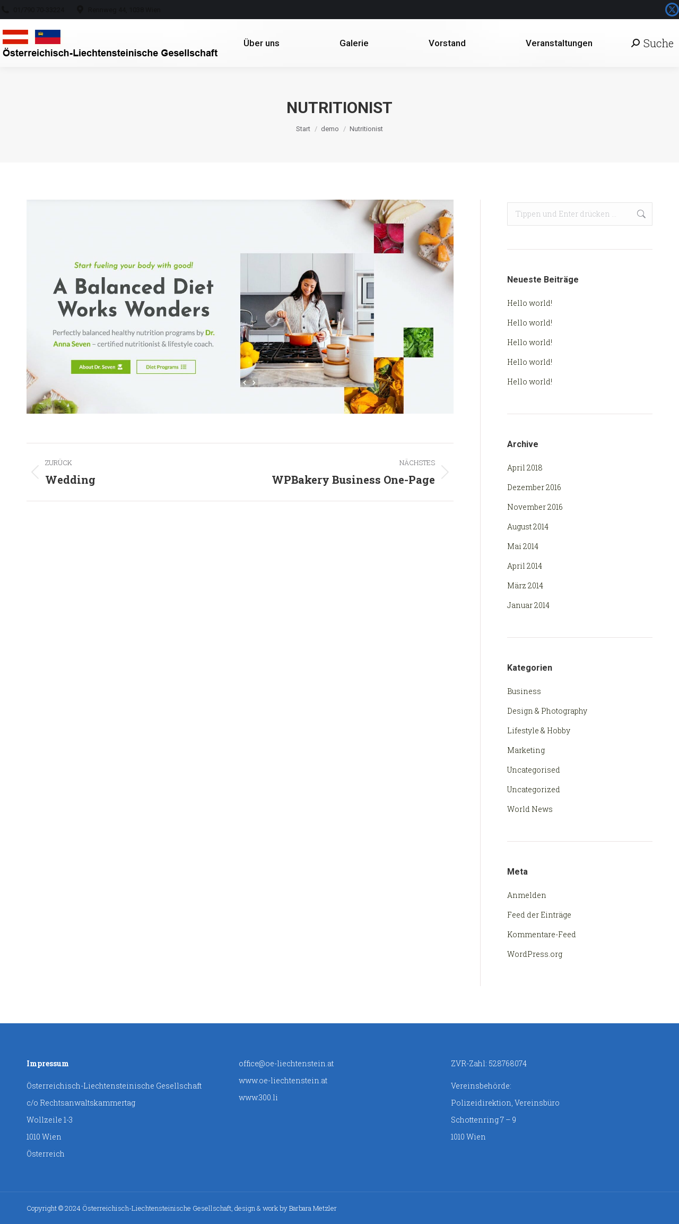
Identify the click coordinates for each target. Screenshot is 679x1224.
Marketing (526, 750)
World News (530, 809)
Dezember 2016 (534, 487)
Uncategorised (533, 770)
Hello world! (529, 303)
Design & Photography (547, 711)
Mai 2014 (522, 546)
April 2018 (525, 468)
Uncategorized (533, 789)
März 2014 (525, 585)
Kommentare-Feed (541, 934)
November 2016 (535, 507)
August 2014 (528, 526)
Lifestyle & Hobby (538, 730)
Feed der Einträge (539, 915)
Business (524, 691)
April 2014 (524, 566)
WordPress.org (534, 954)
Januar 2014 (528, 605)
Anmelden (526, 895)
